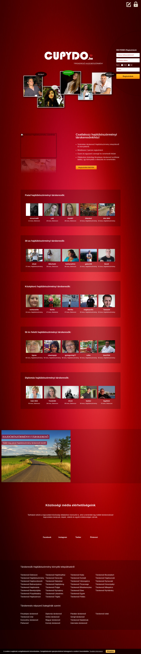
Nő (130, 65)
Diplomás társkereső (54, 622)
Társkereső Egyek (78, 602)
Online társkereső (52, 625)
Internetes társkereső (79, 632)
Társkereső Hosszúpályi (105, 593)
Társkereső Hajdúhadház (55, 584)
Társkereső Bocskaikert (105, 584)
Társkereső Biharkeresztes (81, 596)
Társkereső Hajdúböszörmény (32, 587)
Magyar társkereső (53, 629)
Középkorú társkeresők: (48, 295)
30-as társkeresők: (45, 249)
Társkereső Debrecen (29, 584)
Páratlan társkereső (78, 622)
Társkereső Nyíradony (54, 599)
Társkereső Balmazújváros (31, 593)
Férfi (124, 65)
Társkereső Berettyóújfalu (31, 599)
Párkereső (25, 632)
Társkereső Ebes (77, 599)
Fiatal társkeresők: (45, 204)
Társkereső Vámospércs (80, 590)
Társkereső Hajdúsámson (31, 605)
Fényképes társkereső (29, 622)
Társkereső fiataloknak (79, 629)
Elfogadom (105, 652)
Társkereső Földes (78, 605)
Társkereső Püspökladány (31, 602)
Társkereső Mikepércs (104, 596)
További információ (90, 652)
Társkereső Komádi (78, 587)
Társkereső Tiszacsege (80, 593)
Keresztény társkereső (29, 629)
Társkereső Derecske (54, 587)
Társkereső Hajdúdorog (55, 593)
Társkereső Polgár (53, 596)
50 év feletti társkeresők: (48, 341)
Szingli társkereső (78, 625)
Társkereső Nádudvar (54, 590)
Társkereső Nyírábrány (105, 599)
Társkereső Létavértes (54, 602)
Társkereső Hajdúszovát (105, 587)
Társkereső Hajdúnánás (30, 596)
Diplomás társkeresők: (47, 386)
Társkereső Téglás (53, 605)
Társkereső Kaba (77, 584)
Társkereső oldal (102, 622)
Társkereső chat (27, 625)
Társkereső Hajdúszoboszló (31, 590)
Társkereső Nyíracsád (104, 590)
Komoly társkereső (53, 632)
